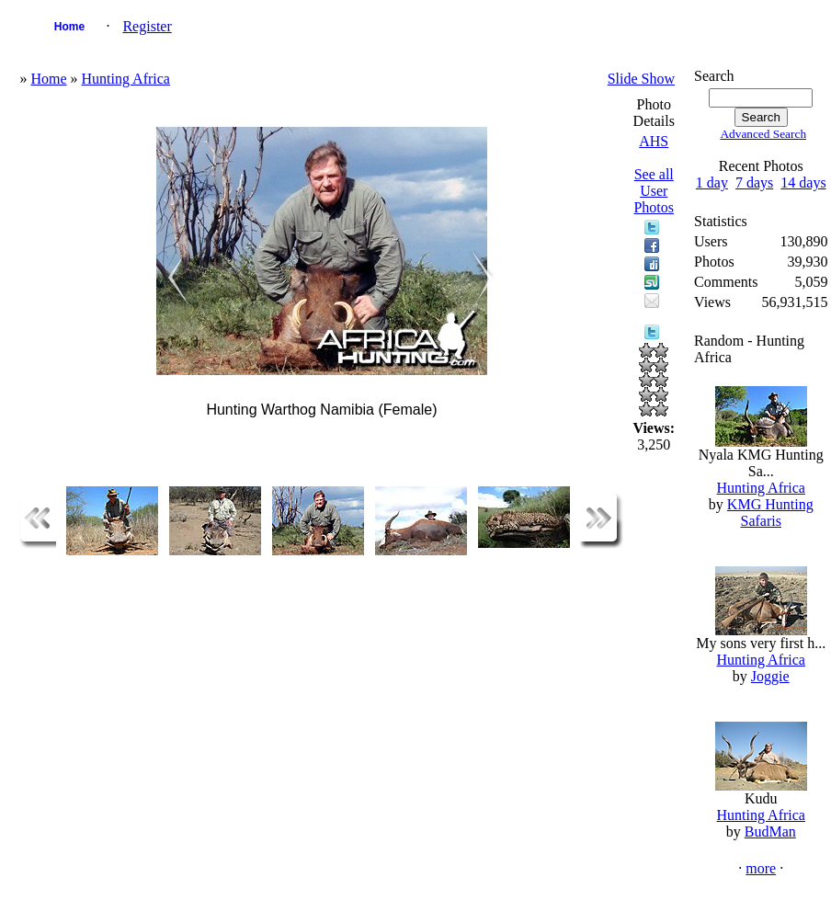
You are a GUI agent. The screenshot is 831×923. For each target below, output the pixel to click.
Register (146, 26)
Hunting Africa (126, 78)
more (761, 868)
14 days (802, 182)
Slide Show (641, 78)
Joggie (770, 676)
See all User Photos (653, 190)
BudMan (770, 831)
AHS (653, 141)
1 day (712, 182)
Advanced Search (763, 134)
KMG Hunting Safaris (770, 512)
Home (69, 26)
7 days (754, 182)
